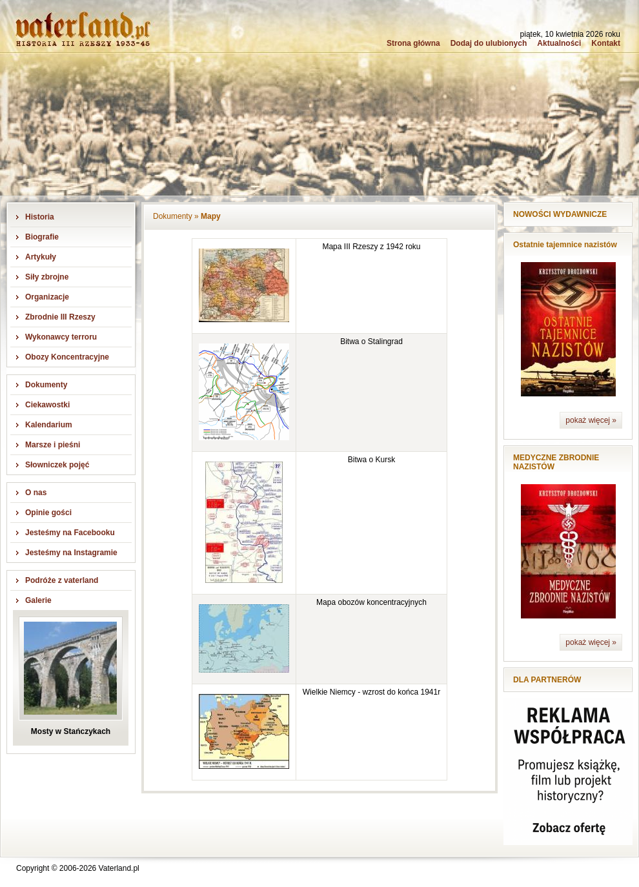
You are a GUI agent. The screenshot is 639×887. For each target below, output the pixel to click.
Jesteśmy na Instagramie (71, 552)
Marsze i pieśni (52, 444)
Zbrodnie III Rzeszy (60, 316)
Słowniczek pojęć (57, 464)
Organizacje (47, 296)
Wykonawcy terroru (61, 337)
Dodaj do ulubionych (489, 43)
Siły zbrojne (46, 276)
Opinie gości (48, 512)
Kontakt (605, 43)
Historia (39, 216)
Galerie (38, 600)
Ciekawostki (47, 404)
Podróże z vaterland (61, 580)
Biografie (42, 236)
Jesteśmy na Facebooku (70, 532)
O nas (35, 492)
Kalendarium (48, 424)
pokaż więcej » (590, 420)
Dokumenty (46, 384)
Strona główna (413, 43)
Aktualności (559, 43)
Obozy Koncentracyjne (67, 357)
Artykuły (40, 256)
